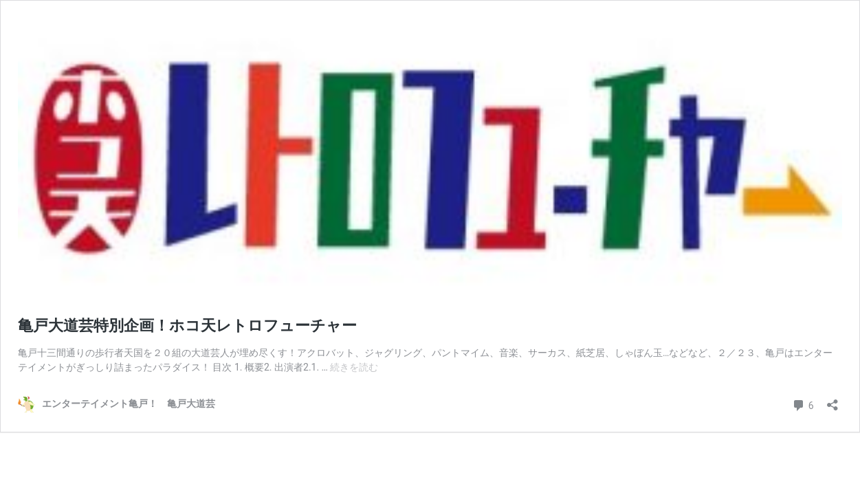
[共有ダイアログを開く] (832, 400)
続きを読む (354, 367)
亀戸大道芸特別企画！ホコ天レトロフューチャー (187, 325)
